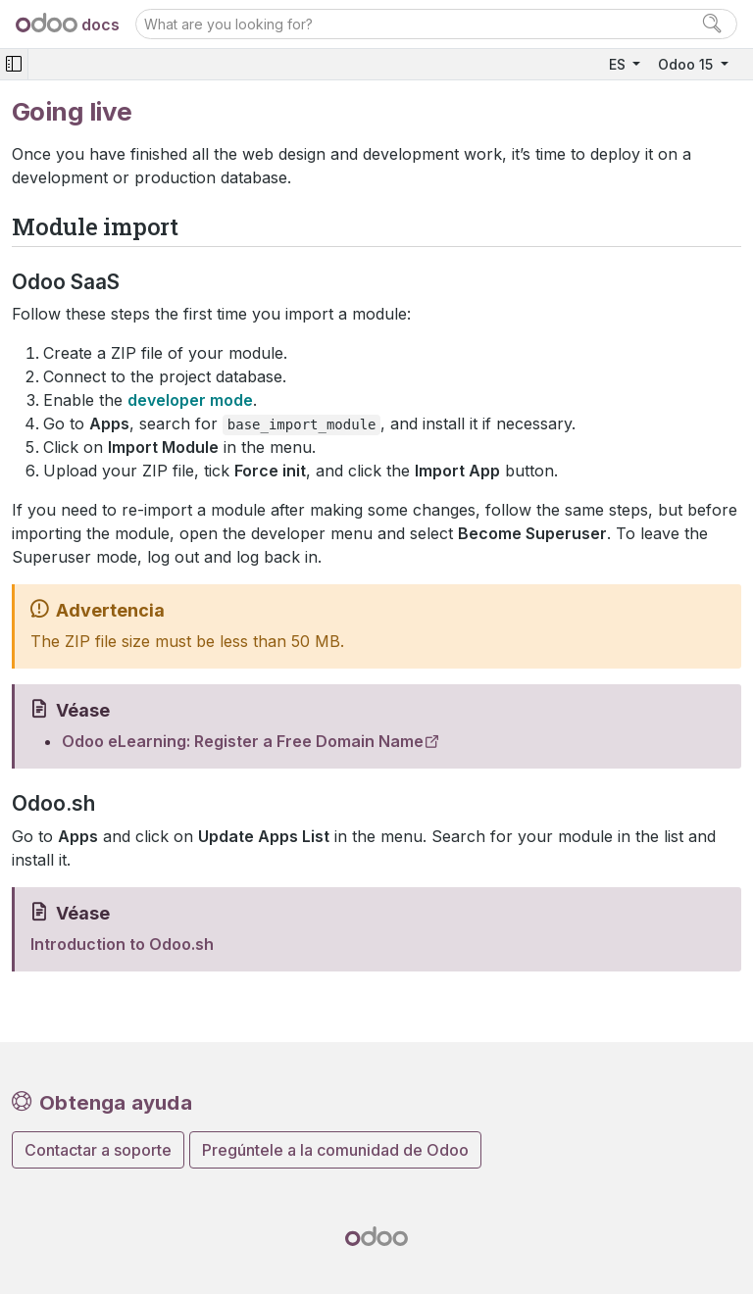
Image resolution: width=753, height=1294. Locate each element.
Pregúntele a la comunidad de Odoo (335, 1150)
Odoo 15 (687, 64)
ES (619, 64)
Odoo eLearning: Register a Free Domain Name (243, 741)
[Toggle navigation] (13, 64)
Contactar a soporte (98, 1150)
